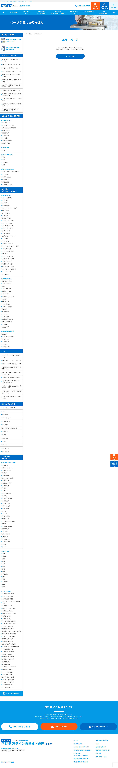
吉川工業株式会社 (7, 649)
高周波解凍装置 (7, 483)
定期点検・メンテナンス (9, 236)
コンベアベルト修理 (8, 251)
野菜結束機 (5, 301)
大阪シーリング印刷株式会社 (10, 646)
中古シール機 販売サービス (10, 68)
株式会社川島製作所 (8, 651)
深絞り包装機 (6, 516)
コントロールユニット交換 (9, 208)
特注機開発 (5, 182)
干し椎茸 (5, 162)
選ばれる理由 (14, 12)
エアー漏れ (5, 203)
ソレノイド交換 (6, 271)
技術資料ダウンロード (102, 750)
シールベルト (6, 448)
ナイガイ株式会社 (7, 674)
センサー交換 (6, 233)
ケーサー (4, 511)
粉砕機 (4, 473)
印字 (3, 571)
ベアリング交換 (6, 249)
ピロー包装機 (6, 304)
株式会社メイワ (6, 618)
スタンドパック (6, 418)
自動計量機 (5, 135)
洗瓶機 (4, 488)
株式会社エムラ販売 (8, 629)
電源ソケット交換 (7, 261)
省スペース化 (6, 179)
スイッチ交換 (6, 213)
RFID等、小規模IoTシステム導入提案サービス (11, 86)
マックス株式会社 (7, 672)
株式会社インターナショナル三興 (11, 631)
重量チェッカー (6, 539)
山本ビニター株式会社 (8, 608)
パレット (4, 445)
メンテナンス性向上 (8, 184)
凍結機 (4, 435)
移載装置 (5, 491)
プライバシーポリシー (102, 757)
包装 (3, 579)
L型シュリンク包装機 (8, 125)
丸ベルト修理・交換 (7, 256)
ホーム (76, 740)
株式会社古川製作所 (8, 657)
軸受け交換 (5, 210)
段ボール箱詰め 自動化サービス (11, 71)
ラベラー (4, 544)
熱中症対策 (5, 451)
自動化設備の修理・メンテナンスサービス (11, 40)
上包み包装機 (6, 503)
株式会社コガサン (7, 611)
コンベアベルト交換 (8, 221)
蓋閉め (4, 556)
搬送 (3, 561)
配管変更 (5, 254)
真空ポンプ (5, 327)
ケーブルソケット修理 (8, 226)
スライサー (5, 314)
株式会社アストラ (7, 669)
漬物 (3, 165)
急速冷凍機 (5, 480)
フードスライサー (7, 123)
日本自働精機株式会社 (9, 621)
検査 (3, 584)
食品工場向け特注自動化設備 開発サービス (11, 105)
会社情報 (98, 753)
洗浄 (3, 559)
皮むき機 (4, 531)
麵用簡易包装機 (7, 281)
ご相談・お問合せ (59, 726)
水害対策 (5, 431)
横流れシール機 (7, 291)
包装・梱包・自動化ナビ (88, 12)
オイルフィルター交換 (8, 259)
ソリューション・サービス (10, 55)
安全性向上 (5, 174)
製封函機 (5, 536)
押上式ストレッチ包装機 (9, 128)
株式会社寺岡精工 (7, 654)
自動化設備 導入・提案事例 (11, 116)
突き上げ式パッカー (8, 296)
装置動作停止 (6, 347)
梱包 (3, 576)
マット (4, 411)
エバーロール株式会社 (8, 623)
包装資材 (5, 441)
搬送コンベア (6, 130)
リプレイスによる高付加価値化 (11, 172)
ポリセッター (6, 475)
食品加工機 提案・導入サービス (11, 90)
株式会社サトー (6, 662)
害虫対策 (5, 425)
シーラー (4, 547)
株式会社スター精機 (8, 594)
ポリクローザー (6, 470)
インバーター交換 (7, 228)
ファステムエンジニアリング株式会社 (11, 602)
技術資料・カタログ (8, 35)
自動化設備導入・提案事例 (41, 12)
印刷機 (4, 286)
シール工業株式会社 (8, 679)
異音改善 (5, 334)
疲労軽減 (5, 414)
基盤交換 (5, 215)
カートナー (5, 513)
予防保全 (5, 344)
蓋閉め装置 (5, 486)
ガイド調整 (5, 238)
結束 (3, 564)
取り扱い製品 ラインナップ (6, 457)
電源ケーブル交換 (7, 264)
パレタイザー (6, 465)
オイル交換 (5, 274)
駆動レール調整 (6, 218)
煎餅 (3, 157)
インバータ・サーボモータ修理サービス (11, 60)
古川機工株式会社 (7, 626)
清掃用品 (5, 438)
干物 (3, 160)
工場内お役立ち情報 (103, 12)
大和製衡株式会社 (7, 641)
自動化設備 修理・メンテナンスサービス (11, 99)
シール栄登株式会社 (8, 687)
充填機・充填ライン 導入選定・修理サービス (11, 81)
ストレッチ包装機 (7, 526)
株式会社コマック (7, 664)
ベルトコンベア (6, 289)
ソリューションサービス (27, 12)
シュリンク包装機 (7, 498)
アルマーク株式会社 (8, 682)
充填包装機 (5, 508)
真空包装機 (5, 133)
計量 (3, 569)
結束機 (4, 299)
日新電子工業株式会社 (9, 636)
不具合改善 (5, 341)
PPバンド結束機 (7, 322)
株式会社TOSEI (7, 606)
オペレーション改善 (7, 336)
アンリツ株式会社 (7, 685)
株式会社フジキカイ (8, 659)
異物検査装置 (6, 143)
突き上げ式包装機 (7, 319)
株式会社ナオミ (6, 616)
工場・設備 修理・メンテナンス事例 (9, 190)
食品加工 (5, 574)
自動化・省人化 (6, 177)
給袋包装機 (5, 519)
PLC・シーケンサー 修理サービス (11, 64)
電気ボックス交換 (7, 223)
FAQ (114, 12)
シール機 (5, 138)
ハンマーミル (6, 294)
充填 (3, 566)
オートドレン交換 (7, 198)
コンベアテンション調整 (9, 269)
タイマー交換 (6, 231)
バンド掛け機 (6, 534)
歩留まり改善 (6, 339)
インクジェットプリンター (9, 408)
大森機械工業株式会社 (9, 644)
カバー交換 (5, 241)
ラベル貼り (5, 582)
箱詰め (4, 587)
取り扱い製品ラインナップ (74, 12)
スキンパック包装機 (7, 478)
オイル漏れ (5, 200)
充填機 (4, 309)
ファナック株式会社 (7, 596)
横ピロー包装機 (7, 140)
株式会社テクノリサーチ (9, 613)
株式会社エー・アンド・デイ (10, 667)
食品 (3, 150)
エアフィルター (6, 284)
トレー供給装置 (6, 493)
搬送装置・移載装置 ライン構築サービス (11, 75)
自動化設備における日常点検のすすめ (11, 48)
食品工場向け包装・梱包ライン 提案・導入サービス (11, 110)
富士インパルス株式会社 (9, 634)
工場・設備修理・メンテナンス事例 (58, 12)
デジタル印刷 (6, 421)
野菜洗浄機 (5, 312)
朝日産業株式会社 (7, 639)
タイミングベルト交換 (8, 266)
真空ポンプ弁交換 (7, 243)
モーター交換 (6, 205)
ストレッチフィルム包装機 (9, 428)
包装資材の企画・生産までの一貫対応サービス (11, 94)
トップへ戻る (70, 56)
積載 (3, 554)
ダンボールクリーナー (8, 468)
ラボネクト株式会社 (8, 599)
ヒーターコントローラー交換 (10, 246)
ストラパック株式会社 (8, 677)
